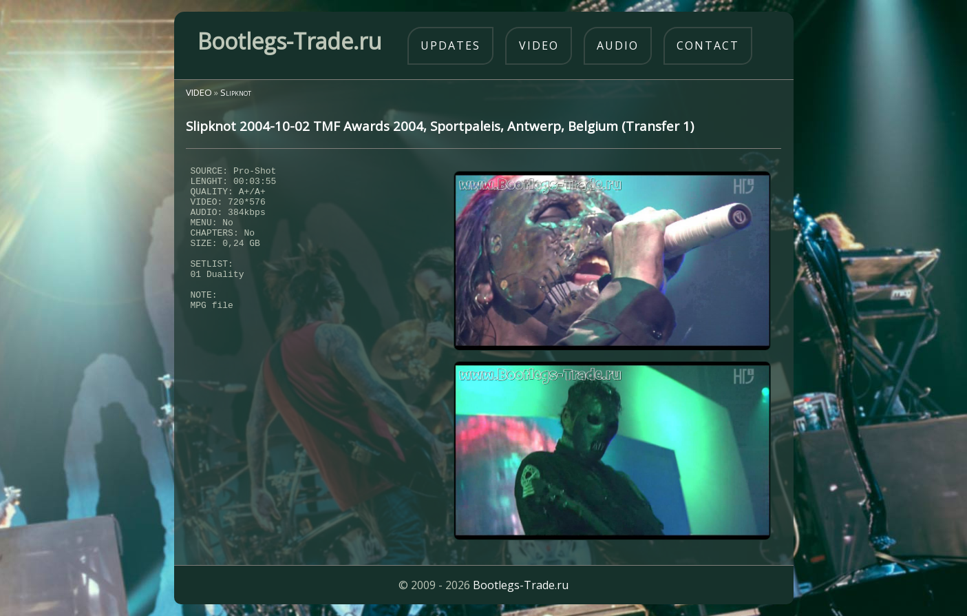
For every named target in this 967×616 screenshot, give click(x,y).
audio (618, 45)
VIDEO (199, 92)
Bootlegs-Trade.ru (520, 585)
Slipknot (235, 92)
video (539, 45)
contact (708, 45)
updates (450, 45)
